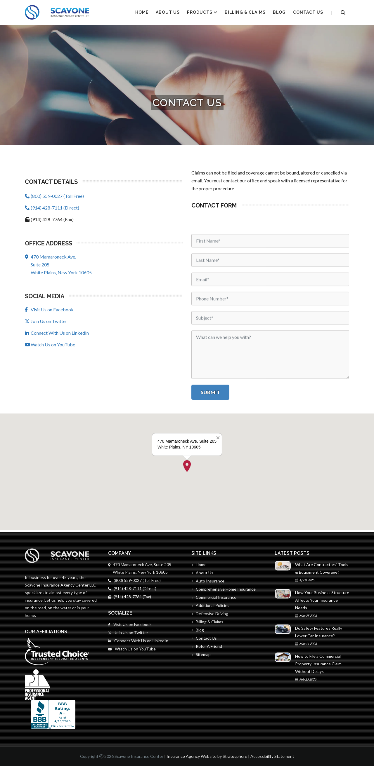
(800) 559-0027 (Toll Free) (54, 196)
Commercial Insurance (213, 597)
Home (199, 564)
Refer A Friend (206, 646)
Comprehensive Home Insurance (223, 589)
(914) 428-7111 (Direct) (52, 208)
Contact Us (308, 12)
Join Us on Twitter (46, 321)
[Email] (270, 413)
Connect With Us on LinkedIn (57, 333)
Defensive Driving (209, 613)
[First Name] (270, 375)
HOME (141, 12)
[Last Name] (270, 394)
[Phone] (270, 433)
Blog (279, 12)
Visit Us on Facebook (49, 310)
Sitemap (201, 654)
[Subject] (270, 452)
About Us (168, 12)
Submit (210, 526)
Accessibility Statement (272, 756)
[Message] (270, 489)
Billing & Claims (245, 12)
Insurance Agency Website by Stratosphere (207, 756)
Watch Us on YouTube (50, 345)
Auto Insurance (207, 580)
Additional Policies (210, 605)
